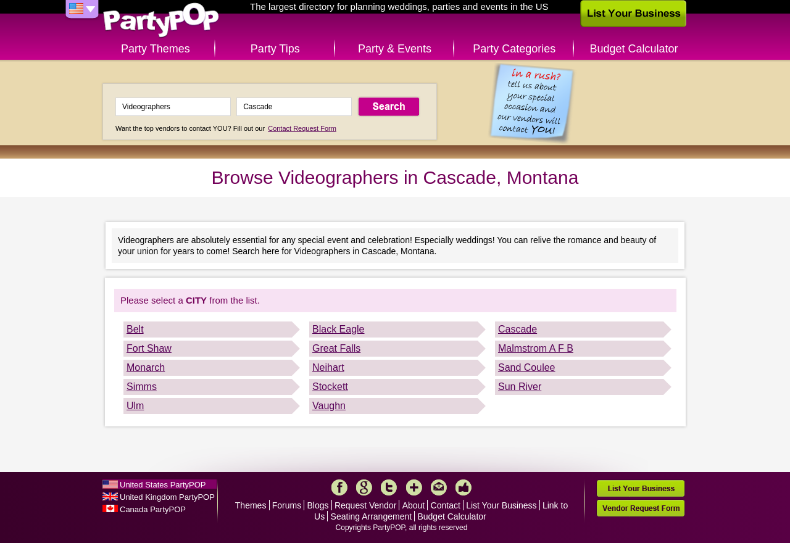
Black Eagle (338, 329)
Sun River (519, 386)
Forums (286, 505)
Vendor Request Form (640, 508)
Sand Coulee (526, 367)
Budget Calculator (634, 49)
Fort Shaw (149, 348)
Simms (142, 386)
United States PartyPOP (163, 484)
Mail (439, 487)
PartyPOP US (161, 20)
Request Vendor (365, 505)
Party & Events (394, 49)
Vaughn (329, 405)
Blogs (318, 505)
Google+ (364, 487)
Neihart (328, 367)
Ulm (135, 405)
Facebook (339, 487)
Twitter (389, 487)
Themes (251, 505)
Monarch (146, 367)
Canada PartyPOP (153, 509)
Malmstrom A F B (535, 348)
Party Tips (275, 49)
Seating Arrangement (371, 516)
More (414, 487)
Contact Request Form (302, 128)
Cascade (517, 329)
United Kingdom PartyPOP (167, 497)
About (413, 505)
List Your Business (501, 505)
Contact (445, 505)
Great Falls (336, 348)
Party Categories (514, 49)
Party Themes (155, 49)
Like (463, 487)
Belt (135, 329)
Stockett (330, 386)
